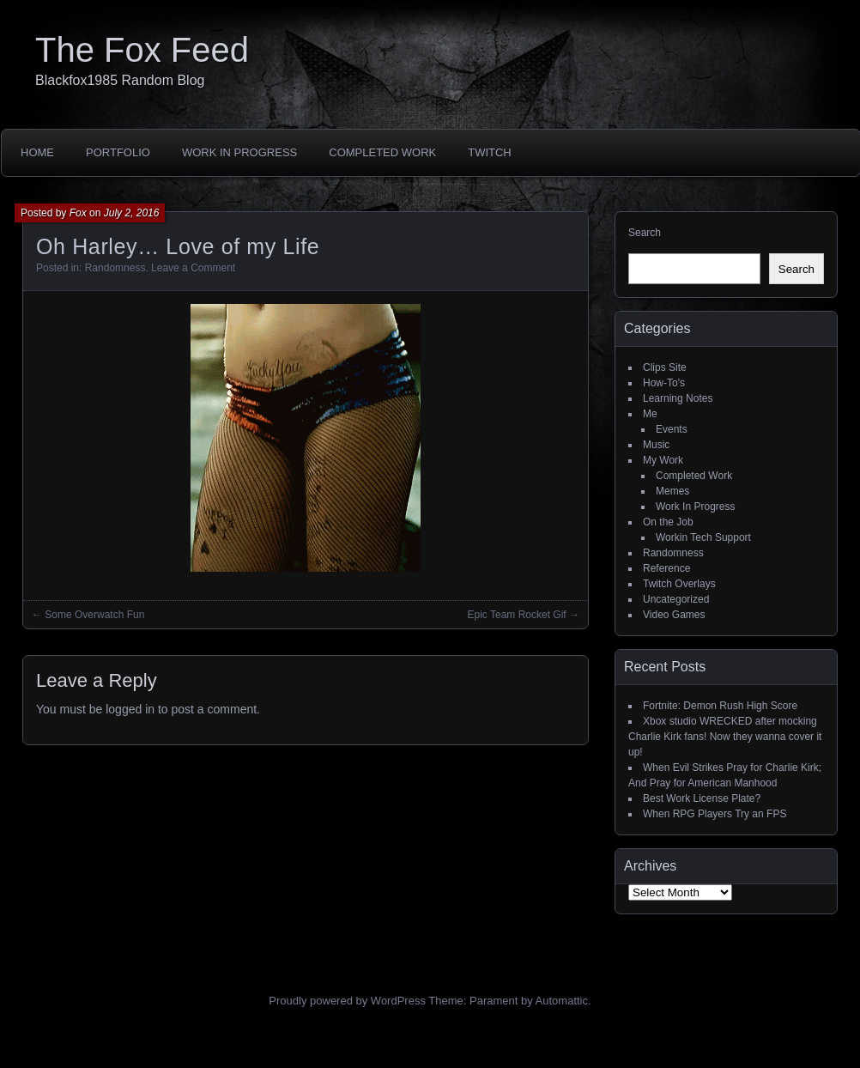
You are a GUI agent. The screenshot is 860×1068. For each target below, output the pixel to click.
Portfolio (118, 152)
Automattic (562, 1000)
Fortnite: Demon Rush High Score (720, 706)
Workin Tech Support (703, 537)
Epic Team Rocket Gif (517, 615)
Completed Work (382, 152)
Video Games (674, 615)
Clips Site (665, 367)
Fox (78, 213)
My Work (663, 460)
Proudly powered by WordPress (347, 1000)
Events (671, 429)
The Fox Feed (142, 50)
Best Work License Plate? (701, 798)
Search (644, 233)
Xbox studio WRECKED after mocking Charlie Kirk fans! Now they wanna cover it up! (724, 736)
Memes (672, 491)
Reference (666, 568)
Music (656, 445)
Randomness (115, 268)
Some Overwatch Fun (94, 615)
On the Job (668, 522)
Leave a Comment (193, 268)
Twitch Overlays (679, 584)
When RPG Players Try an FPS (714, 814)
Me (650, 414)
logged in (130, 709)
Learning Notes (677, 398)
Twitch (490, 152)
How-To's (664, 383)
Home (37, 152)
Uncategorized (676, 599)
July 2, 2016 (132, 213)
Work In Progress (239, 152)
